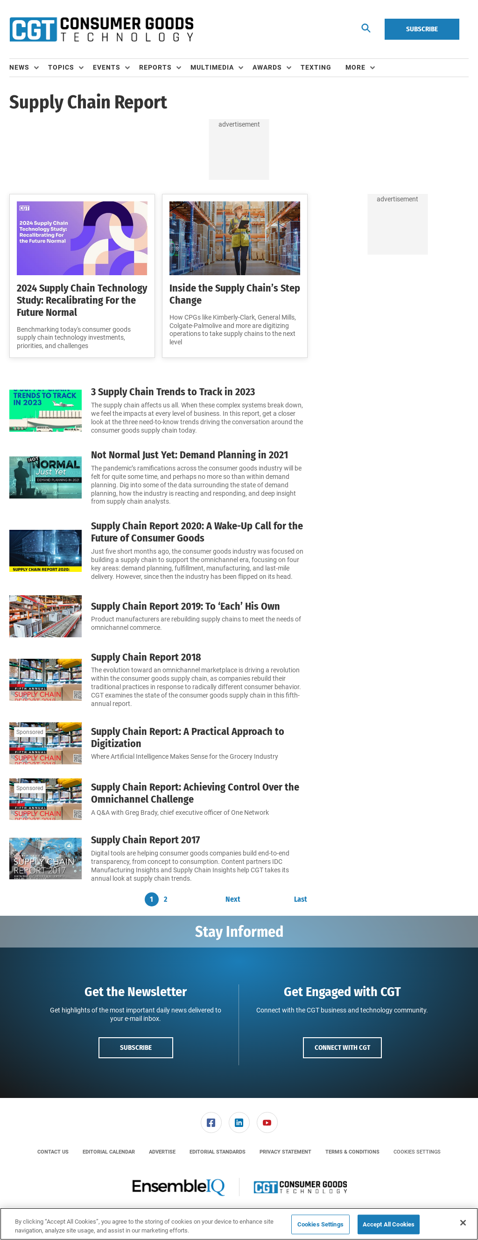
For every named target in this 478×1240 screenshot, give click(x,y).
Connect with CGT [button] (342, 1047)
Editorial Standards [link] (218, 1152)
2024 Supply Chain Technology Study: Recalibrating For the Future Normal (82, 300)
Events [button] (106, 67)
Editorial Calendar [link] (109, 1152)
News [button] (19, 67)
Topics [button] (61, 67)
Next (232, 899)
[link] (211, 1122)
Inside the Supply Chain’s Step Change (234, 294)
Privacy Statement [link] (285, 1152)
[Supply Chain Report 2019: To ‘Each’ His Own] (45, 616)
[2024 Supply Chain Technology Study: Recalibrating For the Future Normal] (82, 238)
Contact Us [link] (53, 1152)
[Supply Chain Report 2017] (45, 858)
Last (300, 899)
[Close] (463, 1222)
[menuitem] (28, 68)
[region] (239, 1224)
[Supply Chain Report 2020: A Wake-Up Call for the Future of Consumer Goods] (45, 550)
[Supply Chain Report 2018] (45, 680)
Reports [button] (155, 67)
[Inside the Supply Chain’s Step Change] (234, 238)
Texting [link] (316, 67)
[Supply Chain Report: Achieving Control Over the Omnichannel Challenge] (45, 799)
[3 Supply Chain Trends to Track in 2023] (45, 410)
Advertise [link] (162, 1152)
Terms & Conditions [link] (352, 1152)
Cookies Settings (417, 1151)
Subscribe (422, 29)
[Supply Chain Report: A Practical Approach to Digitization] (45, 743)
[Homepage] (101, 29)
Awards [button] (267, 67)
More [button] (355, 67)
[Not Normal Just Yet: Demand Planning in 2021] (45, 477)
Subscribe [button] (136, 1047)
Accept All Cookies (389, 1224)
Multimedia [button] (212, 67)
